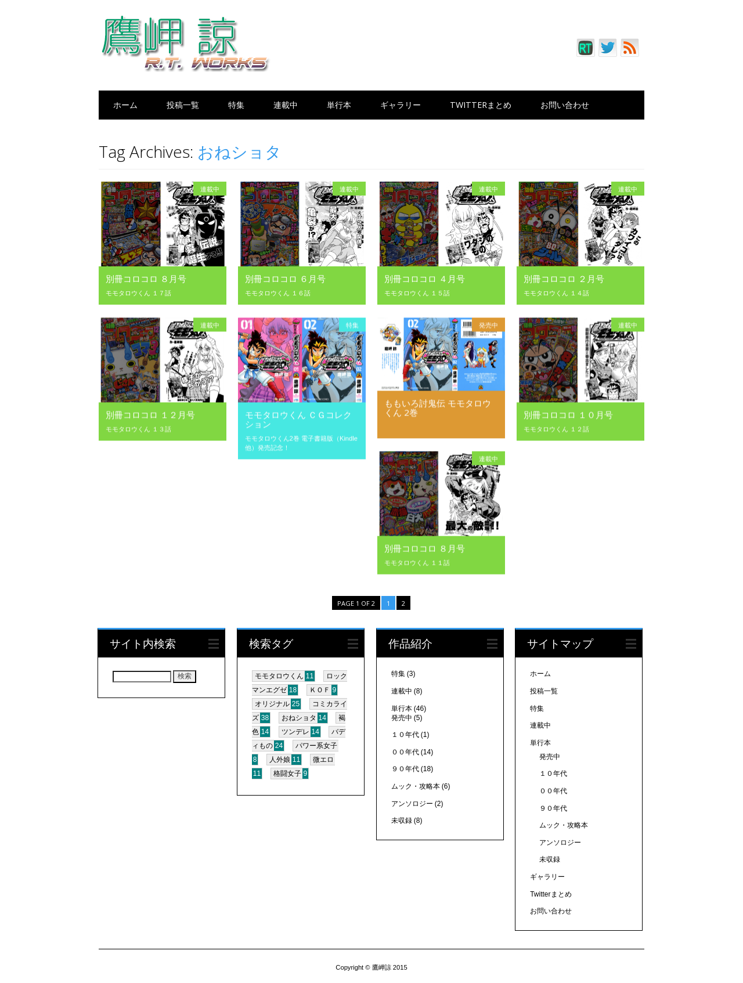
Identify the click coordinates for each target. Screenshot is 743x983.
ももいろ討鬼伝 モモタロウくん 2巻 (437, 407)
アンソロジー (412, 801)
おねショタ (299, 716)
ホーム (125, 104)
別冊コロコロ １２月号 (150, 414)
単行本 (339, 104)
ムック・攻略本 (415, 784)
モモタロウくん (279, 674)
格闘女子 (287, 772)
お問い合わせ (564, 104)
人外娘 (279, 758)
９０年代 (405, 767)
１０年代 (405, 732)
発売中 (488, 324)
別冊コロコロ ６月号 (285, 278)
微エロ (323, 758)
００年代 (405, 750)
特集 (236, 104)
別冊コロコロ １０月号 (568, 414)
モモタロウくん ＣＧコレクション (298, 419)
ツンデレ (295, 730)
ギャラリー (400, 104)
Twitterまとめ (480, 104)
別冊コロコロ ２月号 (564, 278)
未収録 (401, 818)
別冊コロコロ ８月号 (146, 278)
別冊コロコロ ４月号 (424, 278)
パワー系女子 (316, 744)
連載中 (285, 104)
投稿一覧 (183, 104)
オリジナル (272, 702)
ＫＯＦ (319, 688)
